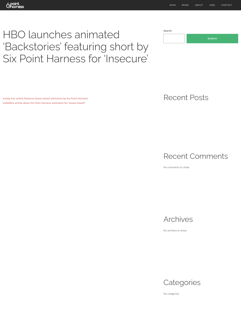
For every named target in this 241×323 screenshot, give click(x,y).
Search (167, 30)
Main (173, 5)
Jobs (212, 5)
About (199, 5)
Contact (226, 5)
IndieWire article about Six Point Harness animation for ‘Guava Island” (44, 103)
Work (185, 5)
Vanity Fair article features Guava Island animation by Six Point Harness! (45, 98)
